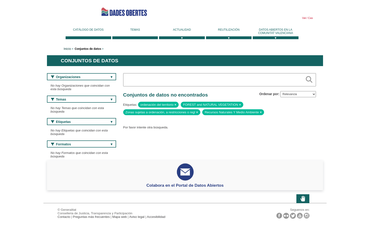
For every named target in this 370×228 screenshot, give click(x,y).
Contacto (64, 217)
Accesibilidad (156, 217)
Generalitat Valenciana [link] (68, 12)
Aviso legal (137, 217)
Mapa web (119, 217)
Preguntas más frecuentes (91, 217)
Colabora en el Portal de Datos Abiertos (184, 185)
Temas (135, 29)
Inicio (67, 49)
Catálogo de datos (88, 29)
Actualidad (182, 29)
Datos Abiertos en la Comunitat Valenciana (275, 31)
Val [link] (304, 18)
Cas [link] (310, 18)
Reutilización (229, 29)
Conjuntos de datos (88, 49)
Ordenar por (268, 94)
